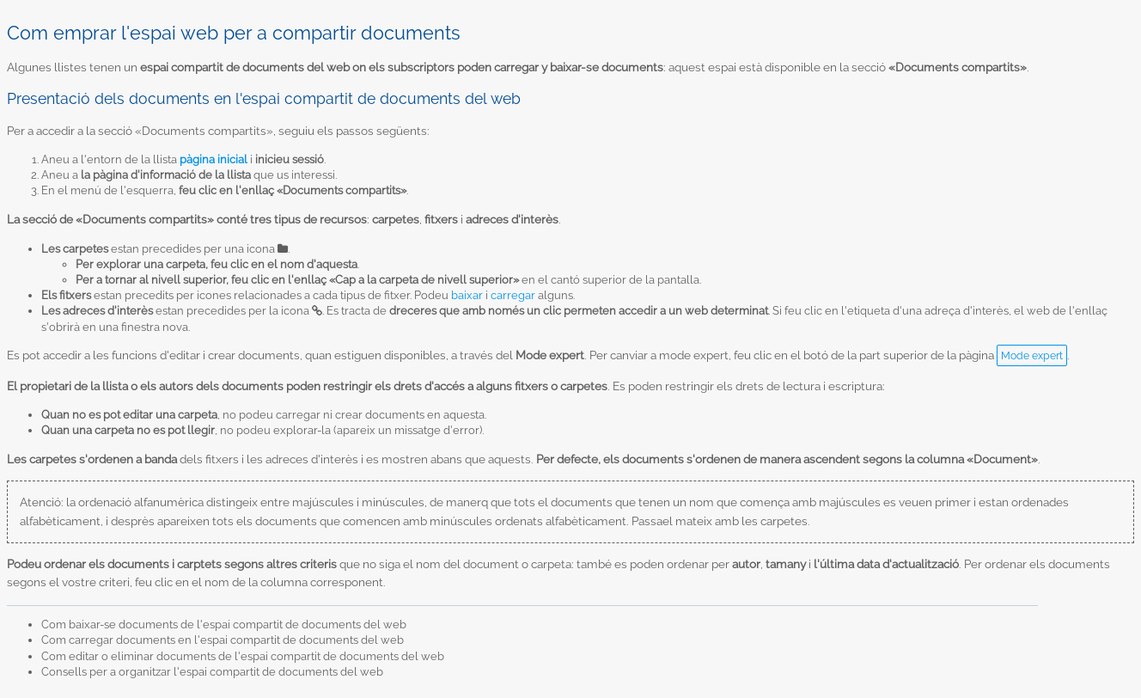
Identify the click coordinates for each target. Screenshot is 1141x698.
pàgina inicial (213, 159)
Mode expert (1032, 355)
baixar (467, 295)
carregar (513, 295)
